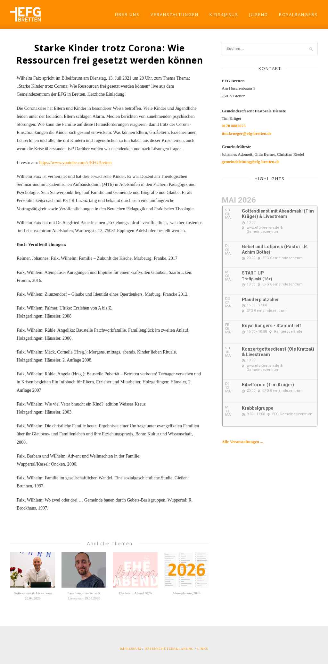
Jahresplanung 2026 (186, 593)
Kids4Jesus (223, 14)
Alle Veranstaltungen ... (242, 441)
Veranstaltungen (175, 14)
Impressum (130, 649)
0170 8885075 (234, 125)
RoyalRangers (298, 14)
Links (202, 649)
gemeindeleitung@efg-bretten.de (250, 161)
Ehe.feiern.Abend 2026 (135, 593)
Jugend (258, 14)
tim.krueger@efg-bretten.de (247, 133)
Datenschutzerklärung (169, 649)
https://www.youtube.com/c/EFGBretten (75, 162)
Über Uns (127, 14)
